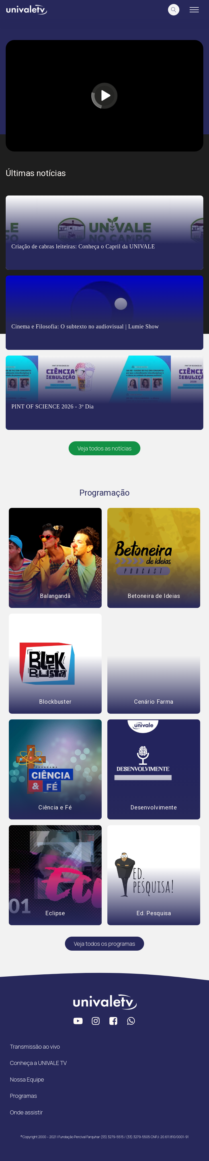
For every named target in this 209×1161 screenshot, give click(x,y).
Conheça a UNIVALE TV (38, 1063)
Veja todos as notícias (104, 448)
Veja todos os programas (104, 943)
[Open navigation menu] (194, 10)
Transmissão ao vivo (35, 1046)
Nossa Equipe (27, 1079)
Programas (23, 1096)
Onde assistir (26, 1112)
